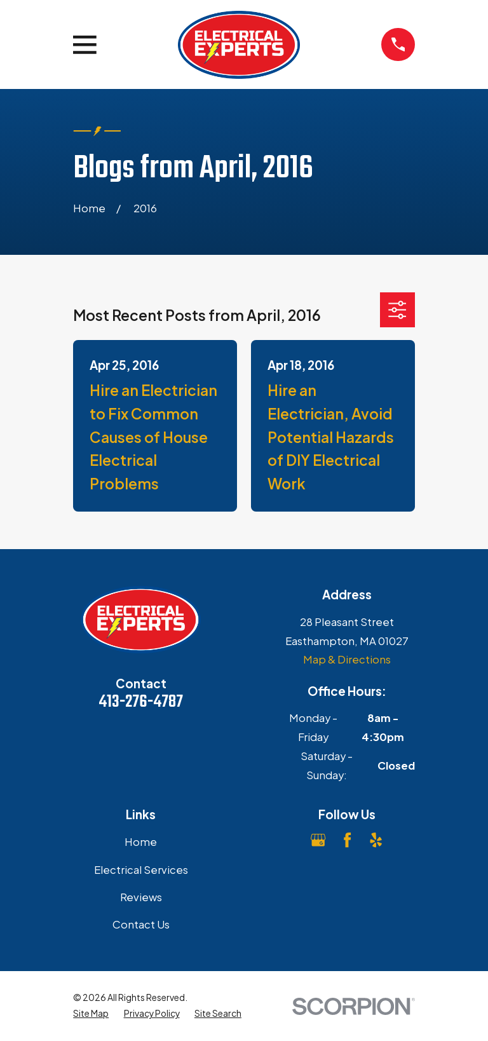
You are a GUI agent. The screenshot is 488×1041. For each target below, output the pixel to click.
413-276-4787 (140, 702)
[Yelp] (376, 840)
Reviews (141, 897)
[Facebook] (347, 840)
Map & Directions (347, 659)
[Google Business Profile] (318, 840)
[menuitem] (91, 1014)
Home (141, 841)
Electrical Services (141, 869)
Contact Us (141, 924)
